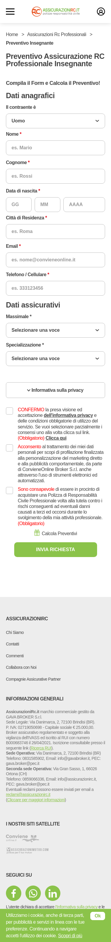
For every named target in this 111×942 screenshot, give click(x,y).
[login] (101, 11)
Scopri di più (70, 935)
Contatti (12, 644)
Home (12, 34)
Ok (98, 915)
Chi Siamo (15, 632)
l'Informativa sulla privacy (76, 906)
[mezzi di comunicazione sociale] (13, 893)
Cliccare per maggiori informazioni (36, 799)
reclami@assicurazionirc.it (28, 794)
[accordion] (55, 390)
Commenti (15, 655)
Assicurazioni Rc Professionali (56, 34)
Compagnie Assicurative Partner (33, 679)
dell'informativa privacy (68, 415)
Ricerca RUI (41, 748)
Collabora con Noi (21, 667)
